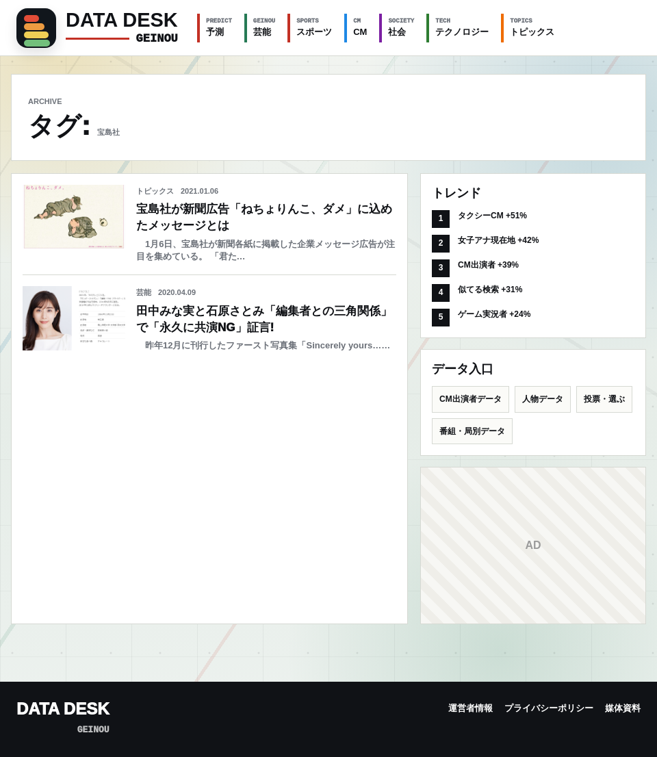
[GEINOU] (98, 28)
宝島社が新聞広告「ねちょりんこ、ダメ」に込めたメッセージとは (264, 217)
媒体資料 (623, 708)
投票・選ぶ (604, 399)
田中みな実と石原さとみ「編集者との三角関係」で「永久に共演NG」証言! (264, 319)
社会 (401, 26)
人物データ (542, 399)
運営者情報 (470, 708)
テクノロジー (462, 26)
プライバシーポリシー (548, 708)
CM (360, 26)
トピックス (532, 26)
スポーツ (314, 26)
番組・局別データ (472, 431)
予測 (219, 26)
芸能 (264, 26)
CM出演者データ (470, 399)
